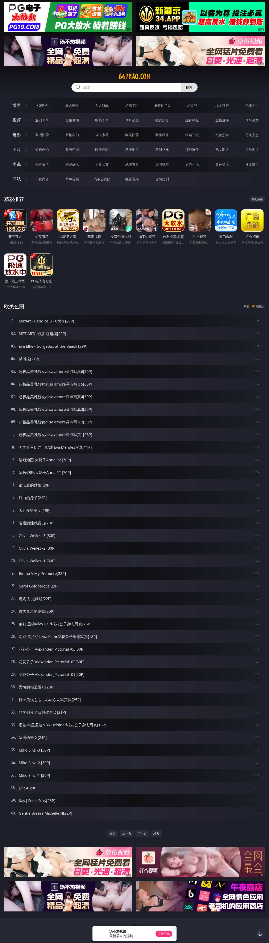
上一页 (126, 833)
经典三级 (192, 135)
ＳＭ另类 (252, 120)
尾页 (156, 833)
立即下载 (164, 934)
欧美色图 (102, 149)
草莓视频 (72, 179)
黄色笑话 (222, 164)
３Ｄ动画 (132, 120)
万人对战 (102, 105)
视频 (16, 120)
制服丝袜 (162, 135)
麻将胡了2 (162, 105)
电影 (16, 135)
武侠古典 (132, 164)
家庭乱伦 (72, 164)
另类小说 (192, 164)
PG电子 (41, 105)
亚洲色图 (72, 149)
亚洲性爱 (42, 135)
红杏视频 (132, 179)
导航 (16, 179)
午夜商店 (42, 179)
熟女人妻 (162, 120)
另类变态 (252, 135)
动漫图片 (132, 149)
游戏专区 (132, 105)
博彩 (16, 105)
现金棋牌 (222, 105)
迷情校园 (162, 164)
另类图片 (252, 149)
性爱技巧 (252, 164)
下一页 (142, 833)
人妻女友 (102, 164)
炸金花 (192, 105)
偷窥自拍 (42, 149)
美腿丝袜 (162, 149)
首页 (113, 833)
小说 (16, 164)
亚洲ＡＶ (42, 120)
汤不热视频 (102, 179)
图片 (16, 149)
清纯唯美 (192, 149)
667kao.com (134, 76)
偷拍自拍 (72, 135)
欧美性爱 (132, 135)
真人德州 (72, 105)
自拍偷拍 (72, 120)
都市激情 (42, 164)
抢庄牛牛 (252, 105)
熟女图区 (222, 149)
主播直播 (222, 120)
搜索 (189, 87)
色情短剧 (162, 179)
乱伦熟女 (222, 135)
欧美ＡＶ (102, 120)
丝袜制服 (192, 120)
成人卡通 (102, 135)
